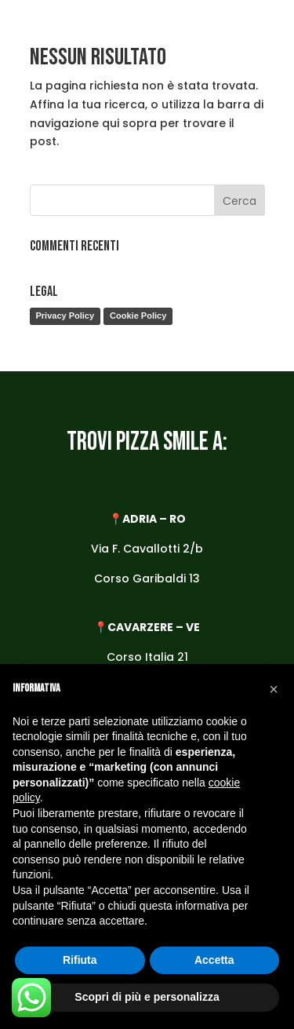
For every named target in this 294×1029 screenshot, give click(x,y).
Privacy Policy (65, 315)
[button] (273, 689)
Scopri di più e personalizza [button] (146, 997)
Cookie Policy (138, 315)
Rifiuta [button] (80, 960)
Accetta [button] (214, 960)
